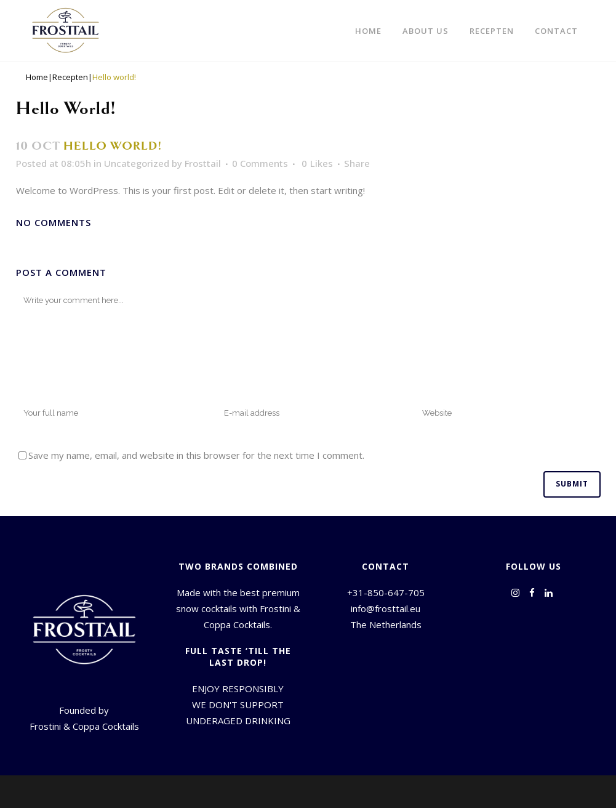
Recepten (70, 77)
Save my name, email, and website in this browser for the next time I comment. (196, 455)
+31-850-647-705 (386, 592)
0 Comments (260, 163)
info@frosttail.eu (385, 608)
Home (37, 77)
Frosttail (203, 163)
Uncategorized (136, 163)
